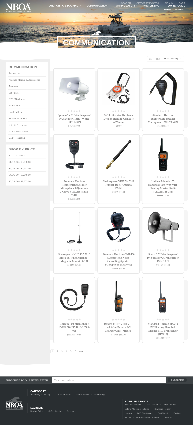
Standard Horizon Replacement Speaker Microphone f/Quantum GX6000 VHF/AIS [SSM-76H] (74, 189)
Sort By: (154, 58)
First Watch (145, 414)
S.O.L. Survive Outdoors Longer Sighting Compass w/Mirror (118, 119)
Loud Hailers (15, 112)
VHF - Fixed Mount (19, 131)
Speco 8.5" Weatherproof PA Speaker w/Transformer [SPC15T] (163, 259)
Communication (97, 6)
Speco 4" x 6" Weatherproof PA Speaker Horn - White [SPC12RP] (74, 119)
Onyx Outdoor (168, 405)
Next (83, 354)
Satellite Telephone (18, 125)
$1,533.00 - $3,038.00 (20, 162)
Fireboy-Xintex (162, 414)
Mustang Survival (133, 405)
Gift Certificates (146, 3)
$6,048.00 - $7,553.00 (20, 181)
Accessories (14, 73)
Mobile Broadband (18, 118)
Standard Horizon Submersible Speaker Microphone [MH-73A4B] (163, 119)
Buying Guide (176, 6)
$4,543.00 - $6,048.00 (20, 175)
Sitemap (70, 411)
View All (148, 418)
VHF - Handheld (17, 138)
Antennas (13, 86)
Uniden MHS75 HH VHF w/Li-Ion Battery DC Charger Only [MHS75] (119, 329)
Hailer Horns (15, 105)
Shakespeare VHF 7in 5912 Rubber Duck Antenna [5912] (119, 186)
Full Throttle (151, 405)
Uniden (171, 409)
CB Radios (14, 92)
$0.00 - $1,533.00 (17, 155)
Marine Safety (126, 6)
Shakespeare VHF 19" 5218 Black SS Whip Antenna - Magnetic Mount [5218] (74, 259)
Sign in (168, 3)
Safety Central (174, 9)
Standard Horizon (155, 409)
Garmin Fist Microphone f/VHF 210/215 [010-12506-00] (74, 329)
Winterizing (152, 6)
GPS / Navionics (17, 99)
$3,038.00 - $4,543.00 (20, 168)
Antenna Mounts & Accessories (24, 80)
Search (124, 3)
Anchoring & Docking (64, 6)
